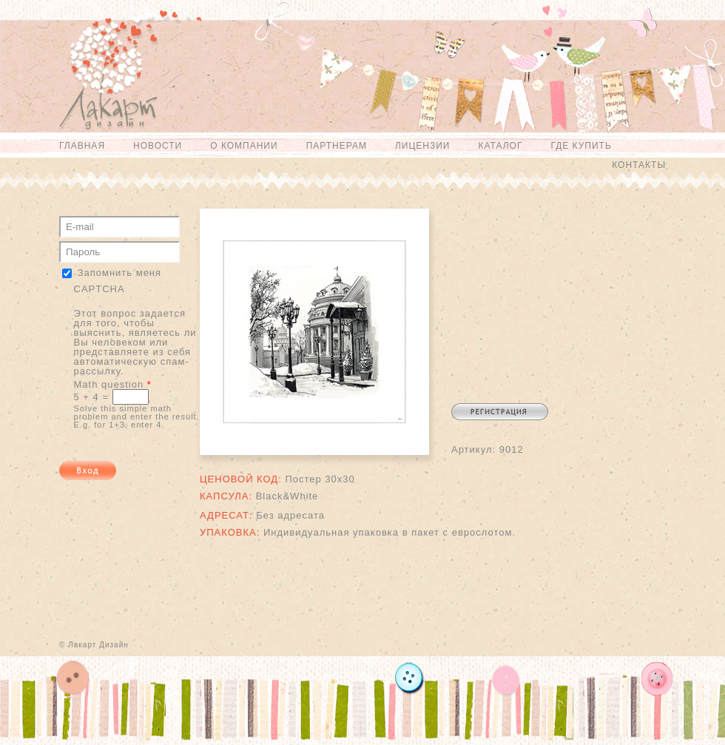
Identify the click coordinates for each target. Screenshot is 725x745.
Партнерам (336, 146)
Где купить (580, 146)
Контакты (639, 165)
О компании (243, 146)
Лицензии (423, 146)
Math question (113, 384)
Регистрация (499, 411)
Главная (82, 146)
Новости (157, 146)
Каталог (500, 146)
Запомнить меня (119, 272)
